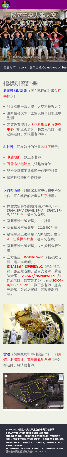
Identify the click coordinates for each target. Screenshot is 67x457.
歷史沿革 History (15, 67)
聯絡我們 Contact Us (35, 451)
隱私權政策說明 (14, 451)
